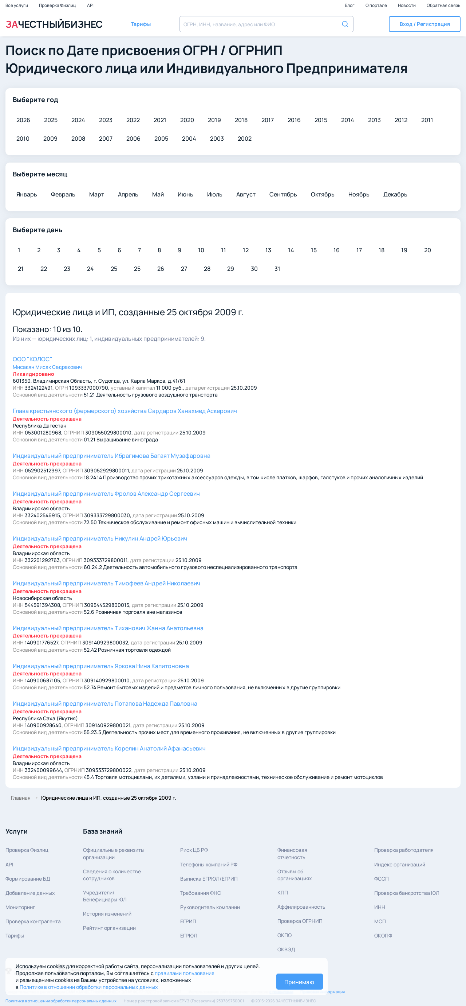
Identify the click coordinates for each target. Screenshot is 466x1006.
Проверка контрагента (33, 921)
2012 (401, 120)
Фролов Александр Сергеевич (106, 494)
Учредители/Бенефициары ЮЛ (105, 896)
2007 (105, 138)
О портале (377, 5)
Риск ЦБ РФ (194, 849)
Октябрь (323, 194)
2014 (347, 120)
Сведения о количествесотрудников (112, 875)
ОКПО (284, 935)
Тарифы (14, 935)
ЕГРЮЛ (188, 935)
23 (67, 269)
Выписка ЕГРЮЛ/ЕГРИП (209, 878)
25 (114, 269)
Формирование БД (27, 878)
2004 (189, 138)
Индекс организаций (399, 864)
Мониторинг (20, 907)
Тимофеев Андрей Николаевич (106, 583)
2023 (105, 120)
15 (314, 250)
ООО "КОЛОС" (32, 359)
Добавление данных (30, 892)
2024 (78, 120)
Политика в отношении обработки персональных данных (60, 1000)
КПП (282, 892)
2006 (133, 138)
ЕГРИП (188, 921)
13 (268, 250)
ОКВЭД (286, 949)
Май (158, 194)
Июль (214, 194)
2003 (217, 138)
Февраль (63, 194)
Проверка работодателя (404, 849)
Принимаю (299, 982)
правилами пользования (184, 973)
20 (427, 250)
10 (201, 250)
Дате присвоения (123, 50)
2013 (374, 120)
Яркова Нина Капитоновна (101, 666)
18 (381, 250)
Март (96, 194)
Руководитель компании (210, 907)
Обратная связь (444, 5)
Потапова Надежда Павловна (105, 703)
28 (207, 269)
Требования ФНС (200, 892)
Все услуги (17, 5)
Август (246, 194)
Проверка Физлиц (58, 5)
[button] (425, 24)
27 (184, 269)
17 (359, 250)
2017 (267, 120)
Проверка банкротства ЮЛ (406, 892)
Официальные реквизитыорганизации (114, 853)
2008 (78, 138)
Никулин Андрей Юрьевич (100, 538)
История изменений (107, 913)
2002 (245, 138)
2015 (321, 120)
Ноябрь (359, 194)
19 (404, 250)
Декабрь (395, 194)
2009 (50, 138)
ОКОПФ (383, 935)
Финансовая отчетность (292, 853)
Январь (26, 194)
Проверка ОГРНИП (300, 920)
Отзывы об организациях (294, 875)
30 (254, 269)
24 (90, 269)
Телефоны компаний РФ (208, 864)
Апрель (128, 194)
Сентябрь (283, 194)
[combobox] (266, 24)
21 (21, 269)
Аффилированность (301, 906)
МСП (380, 921)
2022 (133, 120)
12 (246, 250)
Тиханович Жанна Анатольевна (108, 628)
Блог (350, 5)
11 (223, 250)
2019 (214, 120)
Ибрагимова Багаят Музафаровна (111, 456)
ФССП (381, 878)
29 (230, 269)
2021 (160, 120)
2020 (187, 120)
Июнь (185, 194)
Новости (407, 5)
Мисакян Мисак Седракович (47, 366)
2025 (51, 120)
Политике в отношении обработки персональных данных (89, 986)
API (90, 5)
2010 (22, 138)
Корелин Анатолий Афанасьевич (109, 748)
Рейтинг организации (109, 927)
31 (277, 269)
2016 (294, 120)
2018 (241, 120)
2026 (23, 120)
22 (43, 269)
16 (336, 250)
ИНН (379, 907)
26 (160, 269)
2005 (161, 138)
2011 (427, 120)
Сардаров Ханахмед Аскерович (125, 411)
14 (291, 250)
